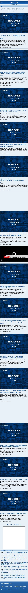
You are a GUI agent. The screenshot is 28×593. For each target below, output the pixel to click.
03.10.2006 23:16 (3, 47)
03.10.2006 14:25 (3, 331)
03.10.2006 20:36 (3, 85)
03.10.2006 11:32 (3, 401)
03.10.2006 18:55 (3, 154)
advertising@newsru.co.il (11, 589)
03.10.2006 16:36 (3, 244)
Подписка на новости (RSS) (20, 586)
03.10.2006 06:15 (3, 521)
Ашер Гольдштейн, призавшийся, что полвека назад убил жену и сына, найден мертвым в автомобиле (14, 559)
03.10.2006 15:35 (3, 295)
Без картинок (4, 588)
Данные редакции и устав (20, 588)
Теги (2, 586)
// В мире (9, 47)
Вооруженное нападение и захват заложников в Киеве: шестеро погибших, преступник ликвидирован (14, 571)
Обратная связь (8, 586)
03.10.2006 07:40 (3, 454)
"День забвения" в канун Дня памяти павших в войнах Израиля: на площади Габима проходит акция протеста (14, 563)
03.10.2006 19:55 (3, 119)
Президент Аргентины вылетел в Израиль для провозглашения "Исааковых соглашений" (14, 553)
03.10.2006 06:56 (3, 488)
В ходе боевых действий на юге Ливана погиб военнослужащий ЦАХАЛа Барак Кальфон (14, 567)
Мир (2, 6)
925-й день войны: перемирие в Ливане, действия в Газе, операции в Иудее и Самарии (13, 574)
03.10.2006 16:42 (3, 189)
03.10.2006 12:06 (3, 365)
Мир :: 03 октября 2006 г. (13, 524)
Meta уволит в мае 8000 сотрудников (13, 555)
